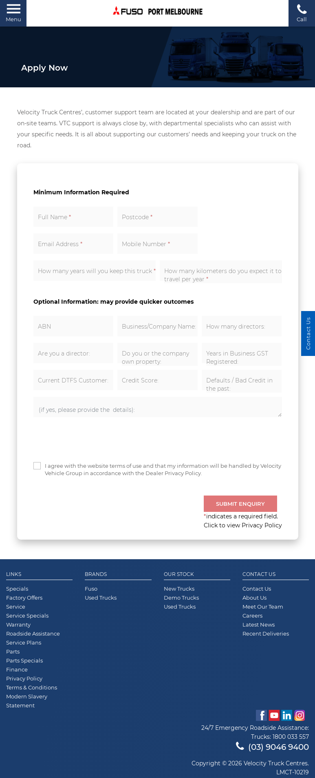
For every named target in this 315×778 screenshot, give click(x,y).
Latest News (258, 624)
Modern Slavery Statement (26, 701)
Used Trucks (101, 597)
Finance (17, 669)
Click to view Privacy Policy (243, 525)
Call (302, 12)
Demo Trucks (181, 597)
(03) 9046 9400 (272, 747)
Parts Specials (24, 660)
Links (13, 574)
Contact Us (258, 574)
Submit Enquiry (240, 503)
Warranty (18, 624)
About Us (254, 597)
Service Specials (27, 615)
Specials (17, 588)
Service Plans (23, 642)
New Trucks (179, 588)
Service (15, 606)
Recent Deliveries (265, 633)
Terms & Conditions (31, 687)
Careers (252, 615)
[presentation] (95, 440)
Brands (96, 574)
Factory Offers (24, 597)
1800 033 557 (291, 736)
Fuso (91, 588)
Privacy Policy (24, 678)
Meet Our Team (262, 606)
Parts (13, 651)
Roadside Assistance (33, 633)
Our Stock (179, 574)
